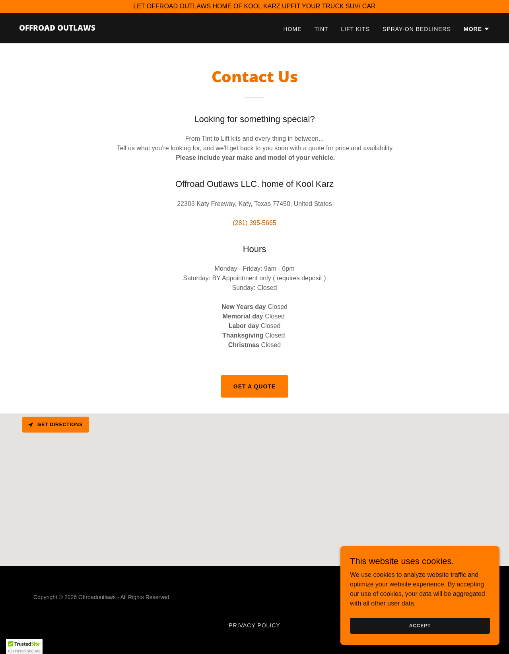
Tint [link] (321, 29)
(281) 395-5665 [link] (254, 222)
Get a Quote (254, 386)
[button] (477, 29)
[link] (57, 28)
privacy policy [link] (254, 625)
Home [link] (293, 29)
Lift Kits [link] (355, 29)
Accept (420, 625)
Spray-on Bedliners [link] (417, 29)
